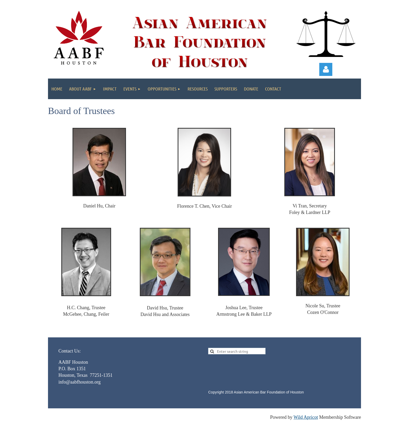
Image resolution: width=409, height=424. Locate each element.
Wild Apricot (305, 417)
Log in (325, 69)
